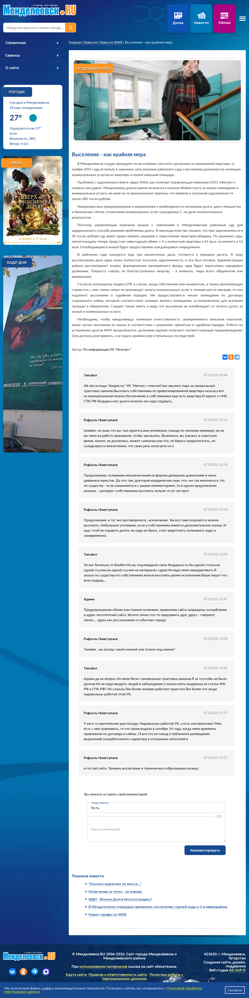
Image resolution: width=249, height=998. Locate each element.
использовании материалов (103, 966)
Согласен (235, 990)
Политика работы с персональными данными (142, 976)
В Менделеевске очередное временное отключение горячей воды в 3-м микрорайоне (158, 907)
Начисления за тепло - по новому (115, 891)
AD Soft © (237, 970)
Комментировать (205, 850)
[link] (75, 42)
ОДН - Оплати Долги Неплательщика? (120, 899)
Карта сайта (76, 974)
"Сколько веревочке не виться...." (115, 884)
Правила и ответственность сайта (117, 974)
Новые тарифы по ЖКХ (107, 914)
